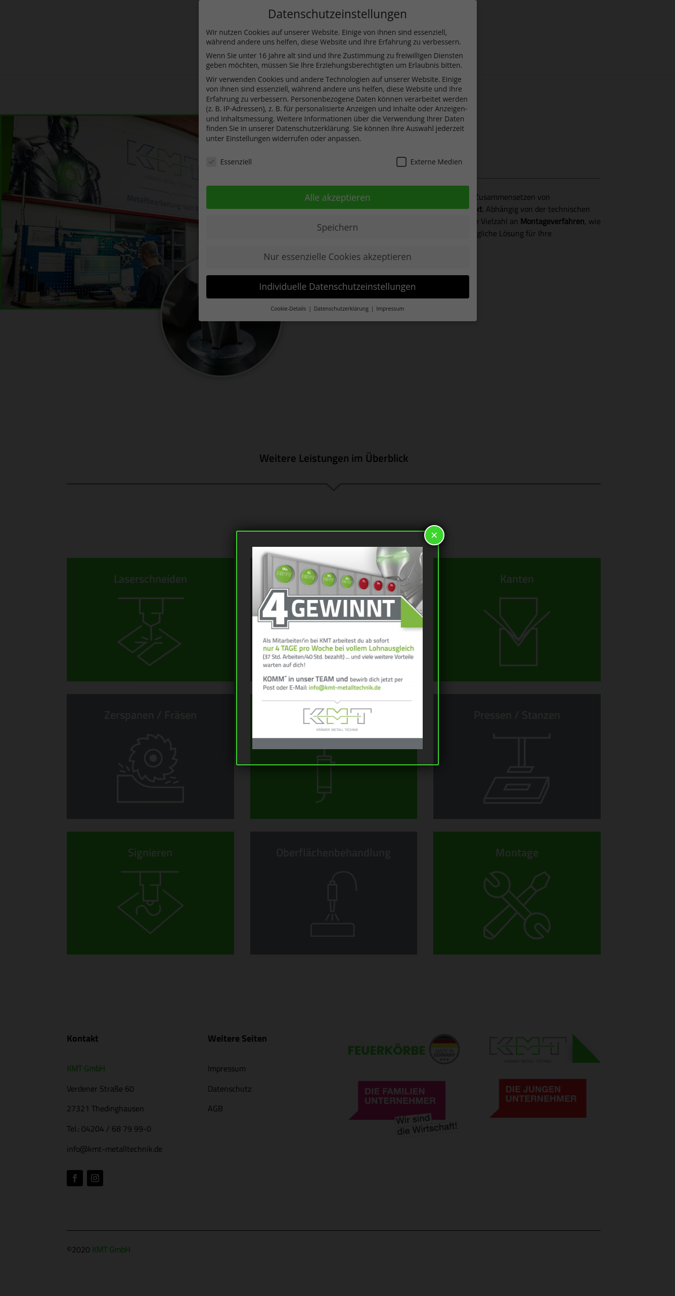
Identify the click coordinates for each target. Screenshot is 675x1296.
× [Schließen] (434, 535)
